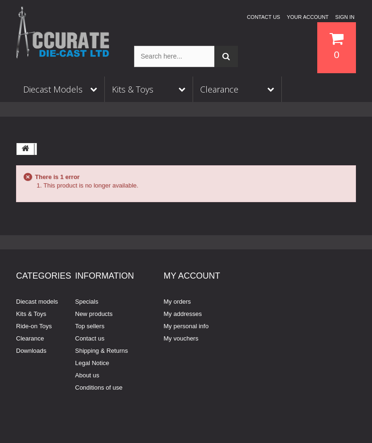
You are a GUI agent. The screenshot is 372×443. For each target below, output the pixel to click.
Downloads (31, 350)
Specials (86, 301)
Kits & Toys (31, 313)
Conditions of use (98, 387)
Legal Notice (92, 362)
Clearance (30, 338)
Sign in (345, 17)
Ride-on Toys (34, 326)
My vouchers (181, 338)
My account (192, 276)
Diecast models (37, 301)
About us (87, 375)
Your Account (308, 17)
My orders (177, 301)
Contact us (263, 17)
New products (93, 313)
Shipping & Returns (101, 350)
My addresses (183, 313)
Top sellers (89, 326)
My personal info (186, 326)
